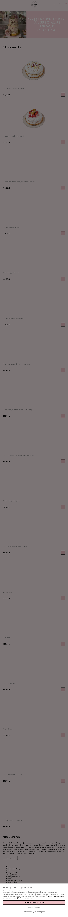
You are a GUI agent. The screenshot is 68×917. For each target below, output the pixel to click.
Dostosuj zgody (34, 907)
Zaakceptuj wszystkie (34, 902)
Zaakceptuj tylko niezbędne (34, 912)
